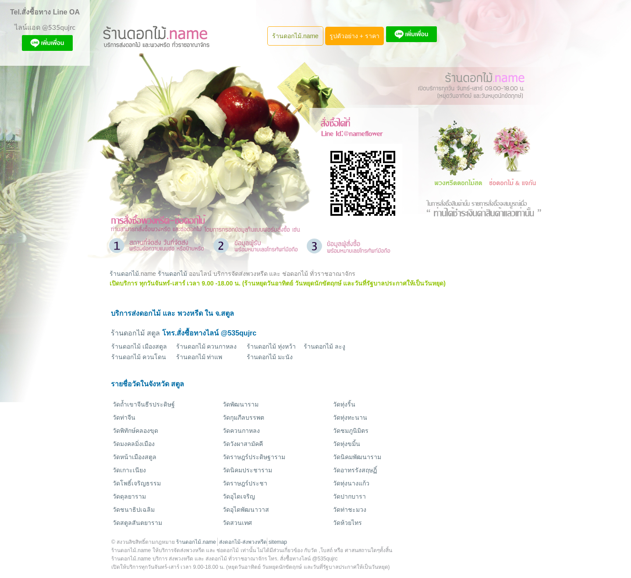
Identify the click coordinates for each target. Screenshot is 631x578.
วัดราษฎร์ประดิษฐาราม (254, 456)
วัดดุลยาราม (129, 496)
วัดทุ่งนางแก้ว (351, 483)
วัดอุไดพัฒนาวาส (246, 509)
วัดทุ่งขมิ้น (346, 443)
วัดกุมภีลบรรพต (243, 417)
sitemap (278, 542)
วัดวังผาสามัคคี (243, 443)
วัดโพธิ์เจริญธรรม (137, 483)
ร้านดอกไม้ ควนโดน (138, 356)
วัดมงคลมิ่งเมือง (134, 443)
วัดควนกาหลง (241, 430)
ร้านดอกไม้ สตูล (135, 333)
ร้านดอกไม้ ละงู (324, 346)
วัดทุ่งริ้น (344, 404)
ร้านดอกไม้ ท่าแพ (199, 356)
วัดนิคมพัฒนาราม (357, 456)
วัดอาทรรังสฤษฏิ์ (355, 470)
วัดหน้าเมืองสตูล (134, 456)
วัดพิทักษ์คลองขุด (135, 430)
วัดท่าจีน (124, 417)
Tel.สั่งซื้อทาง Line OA (45, 12)
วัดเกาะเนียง (129, 470)
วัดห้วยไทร (347, 522)
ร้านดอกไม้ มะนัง (270, 356)
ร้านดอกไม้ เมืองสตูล (139, 346)
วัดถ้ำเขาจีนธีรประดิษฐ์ (144, 404)
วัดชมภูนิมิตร (351, 430)
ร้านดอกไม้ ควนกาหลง (206, 346)
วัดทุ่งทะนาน (350, 417)
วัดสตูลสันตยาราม (137, 522)
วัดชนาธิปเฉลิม (134, 509)
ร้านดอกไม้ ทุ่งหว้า (271, 346)
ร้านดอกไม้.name (295, 35)
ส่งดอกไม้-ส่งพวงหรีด (243, 542)
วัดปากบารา (349, 496)
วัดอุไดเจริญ (239, 496)
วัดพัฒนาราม (241, 404)
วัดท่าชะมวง (349, 509)
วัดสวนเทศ (237, 522)
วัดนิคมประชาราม (247, 470)
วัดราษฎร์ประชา (245, 483)
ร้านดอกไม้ (124, 273)
